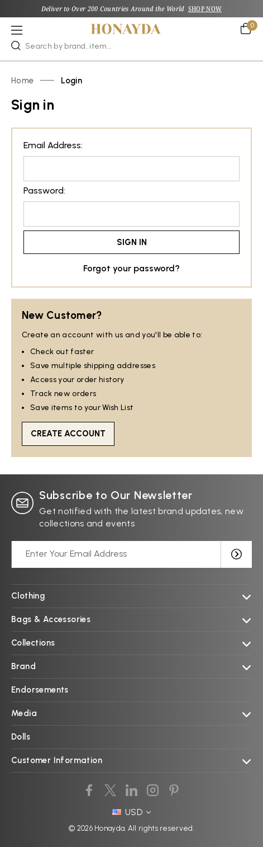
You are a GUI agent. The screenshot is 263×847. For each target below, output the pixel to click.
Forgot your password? (131, 268)
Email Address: (53, 145)
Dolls (20, 737)
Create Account (68, 434)
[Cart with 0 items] (246, 28)
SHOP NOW (205, 8)
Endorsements (40, 690)
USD (131, 812)
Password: (44, 190)
